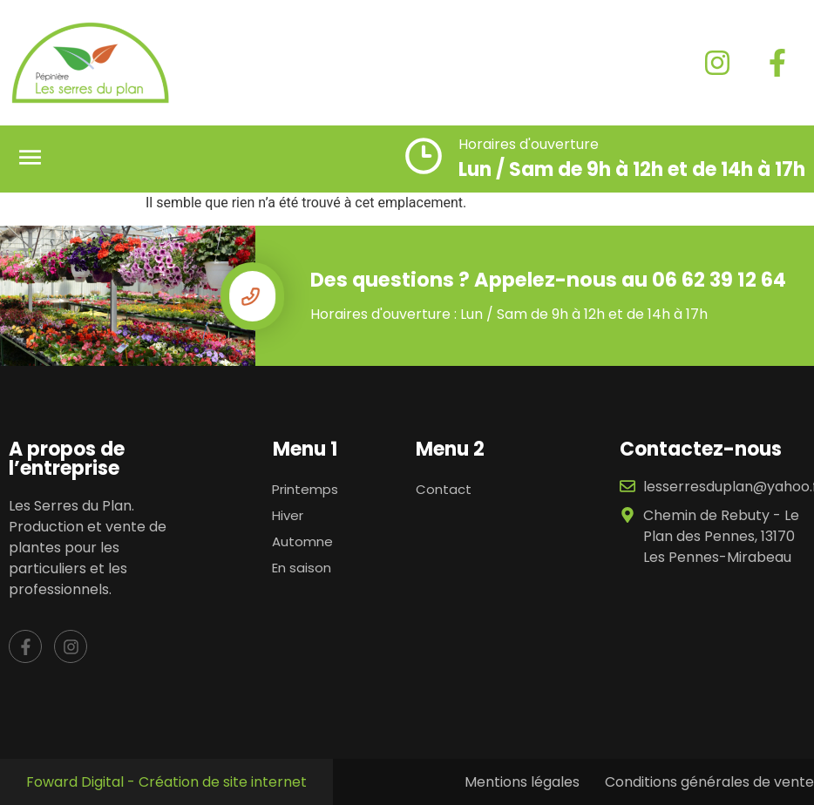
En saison (301, 567)
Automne (302, 541)
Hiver (287, 515)
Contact (443, 489)
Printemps (305, 489)
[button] (30, 159)
